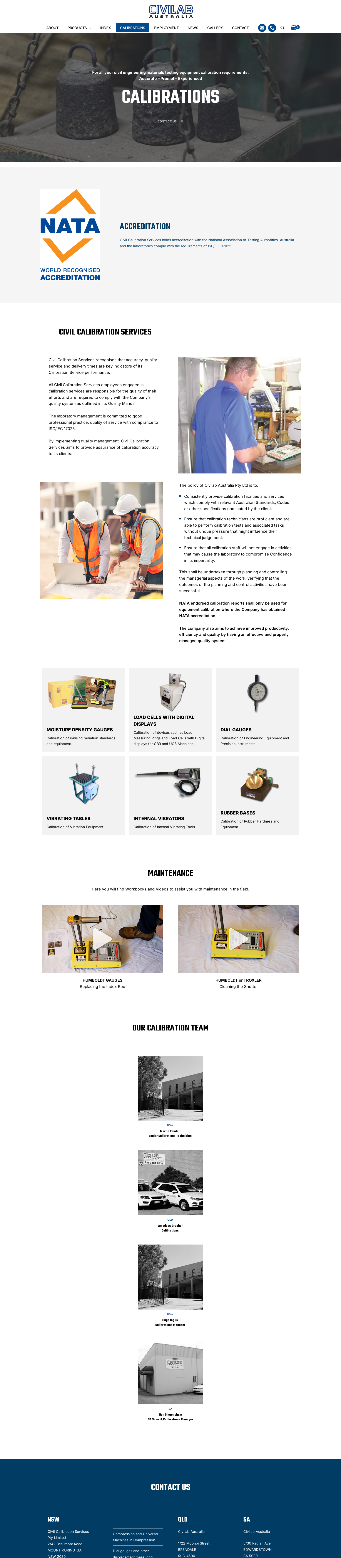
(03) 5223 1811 (163, 1487)
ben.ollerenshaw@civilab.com (179, 1518)
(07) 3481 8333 (94, 1487)
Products (80, 28)
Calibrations (133, 28)
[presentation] (249, 1499)
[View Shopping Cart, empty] (288, 28)
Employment (165, 28)
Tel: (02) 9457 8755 (22, 1492)
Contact (235, 28)
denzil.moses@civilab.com (107, 1492)
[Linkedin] (329, 1517)
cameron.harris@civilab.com (178, 1492)
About (57, 28)
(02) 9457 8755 (94, 1513)
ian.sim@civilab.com (102, 1518)
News (191, 28)
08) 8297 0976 (165, 1513)
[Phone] (266, 28)
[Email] (256, 28)
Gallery (211, 28)
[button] (277, 28)
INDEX (107, 28)
